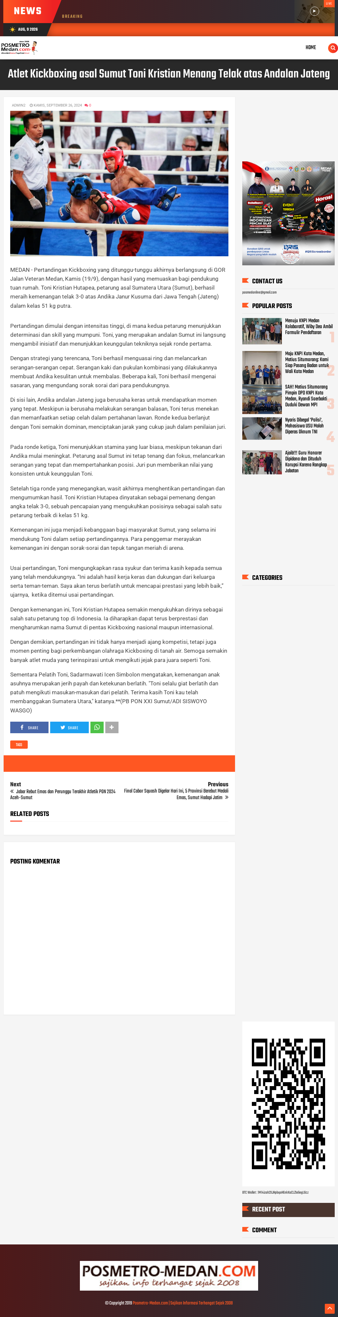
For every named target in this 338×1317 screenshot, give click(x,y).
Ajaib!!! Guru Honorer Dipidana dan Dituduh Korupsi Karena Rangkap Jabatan (306, 462)
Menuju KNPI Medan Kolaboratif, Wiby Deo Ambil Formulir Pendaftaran (309, 327)
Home (311, 47)
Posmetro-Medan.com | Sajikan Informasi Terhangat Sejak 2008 (183, 1303)
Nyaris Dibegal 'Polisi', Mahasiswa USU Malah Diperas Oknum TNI (304, 426)
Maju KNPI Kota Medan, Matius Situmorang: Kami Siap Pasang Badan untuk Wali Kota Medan (307, 363)
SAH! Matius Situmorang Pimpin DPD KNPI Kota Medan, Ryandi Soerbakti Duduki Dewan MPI (306, 396)
